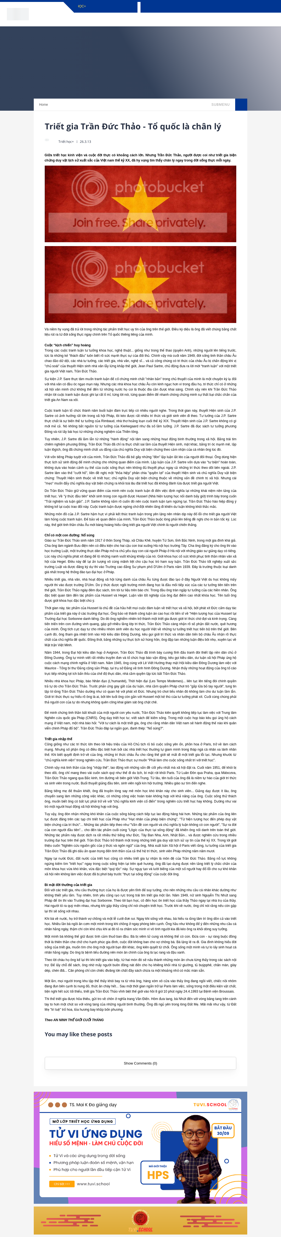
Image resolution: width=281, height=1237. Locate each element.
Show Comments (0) (140, 1063)
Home (43, 105)
